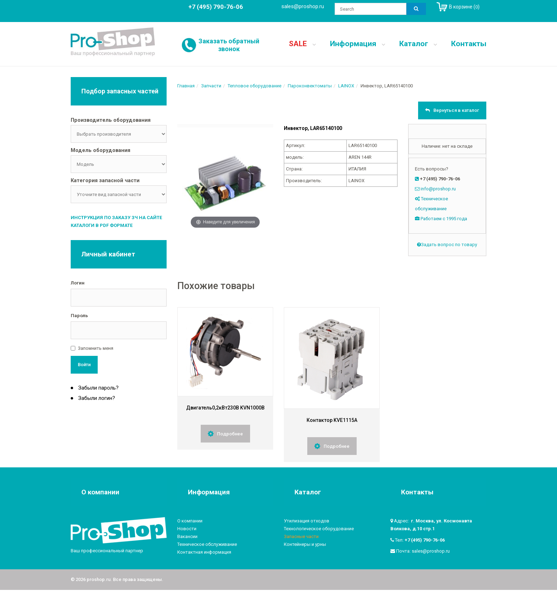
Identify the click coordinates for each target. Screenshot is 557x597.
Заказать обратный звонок (229, 45)
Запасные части (301, 536)
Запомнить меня (95, 348)
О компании (189, 520)
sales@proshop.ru (302, 6)
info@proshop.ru (438, 188)
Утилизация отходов (306, 520)
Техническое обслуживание (207, 544)
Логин (78, 283)
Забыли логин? (96, 398)
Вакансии (187, 536)
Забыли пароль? (98, 388)
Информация (357, 44)
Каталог (418, 44)
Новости (186, 528)
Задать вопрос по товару (447, 244)
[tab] (119, 120)
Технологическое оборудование (319, 528)
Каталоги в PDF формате (102, 225)
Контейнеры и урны (305, 544)
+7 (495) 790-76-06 (425, 540)
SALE (302, 44)
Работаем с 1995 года (444, 218)
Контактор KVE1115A (332, 420)
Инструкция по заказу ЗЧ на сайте (116, 217)
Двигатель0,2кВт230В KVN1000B (225, 408)
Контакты (468, 44)
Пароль (79, 315)
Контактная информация (204, 552)
